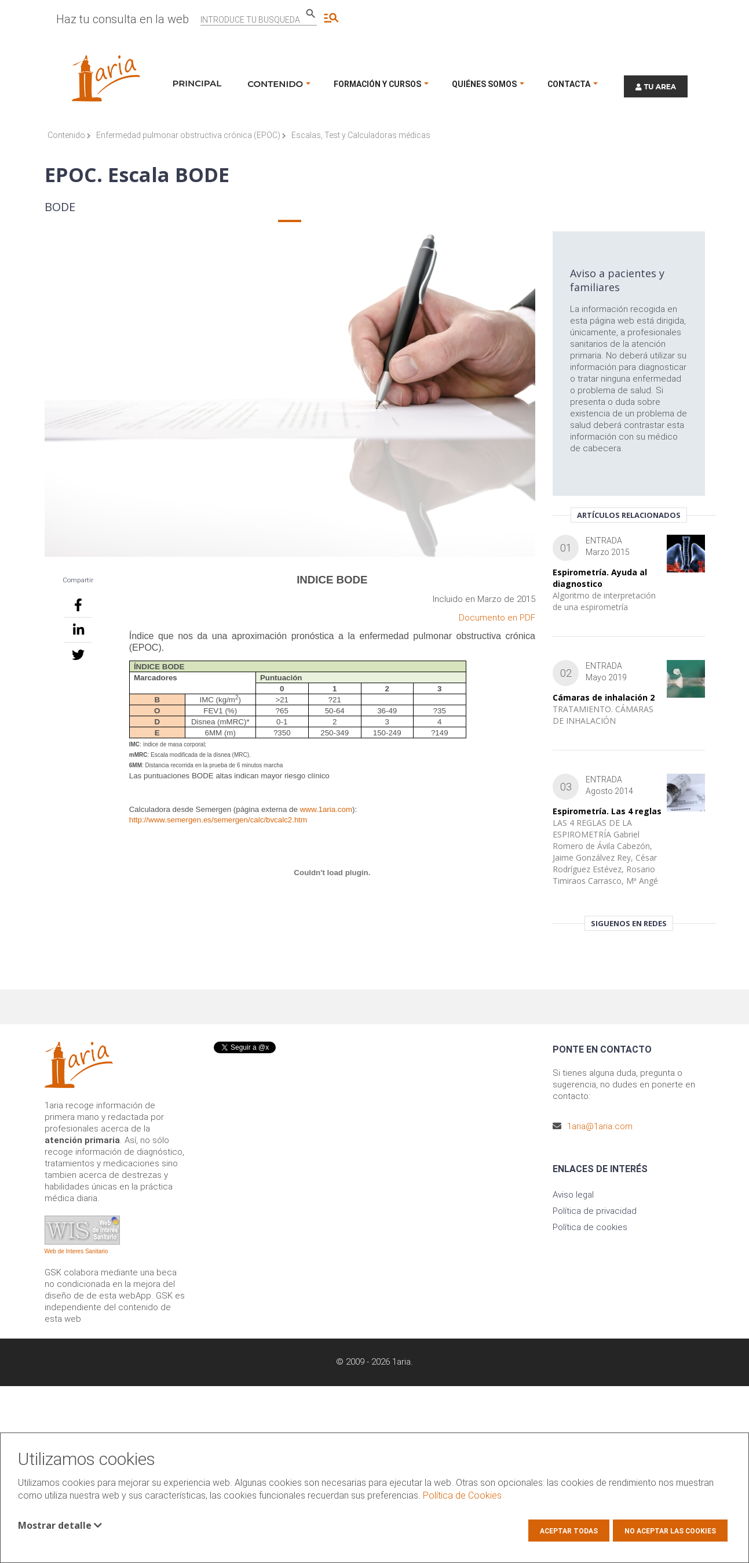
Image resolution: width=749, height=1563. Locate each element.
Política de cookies (590, 1227)
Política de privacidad (595, 1211)
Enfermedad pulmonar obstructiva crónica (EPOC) (191, 135)
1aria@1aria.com (600, 1126)
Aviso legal (573, 1195)
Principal (197, 83)
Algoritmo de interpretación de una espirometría (604, 601)
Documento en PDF (497, 617)
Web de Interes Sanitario (76, 1251)
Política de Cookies (462, 1495)
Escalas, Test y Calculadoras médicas (360, 135)
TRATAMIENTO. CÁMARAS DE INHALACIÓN (603, 714)
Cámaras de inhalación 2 (604, 697)
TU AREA (655, 86)
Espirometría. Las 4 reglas (607, 811)
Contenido (69, 135)
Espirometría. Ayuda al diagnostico (600, 578)
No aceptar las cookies (670, 1531)
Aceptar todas (569, 1531)
